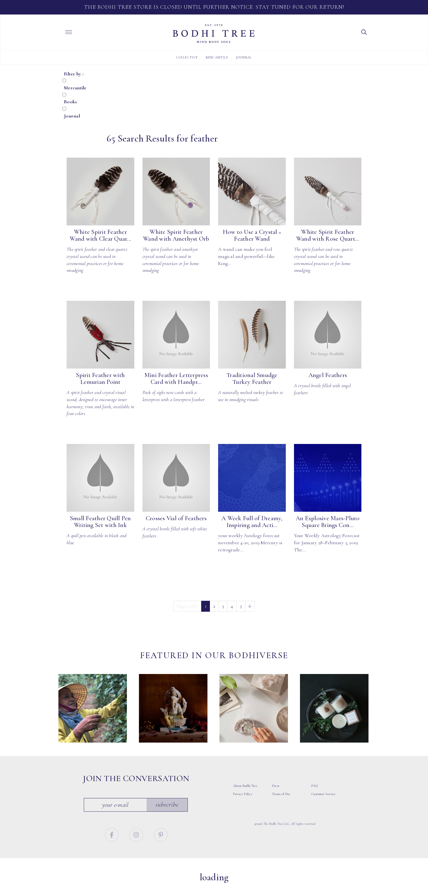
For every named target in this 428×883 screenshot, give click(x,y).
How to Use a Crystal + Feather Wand (252, 235)
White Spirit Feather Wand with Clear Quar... (100, 235)
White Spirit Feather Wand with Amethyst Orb (176, 235)
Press (275, 786)
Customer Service (323, 794)
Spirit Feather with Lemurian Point (100, 378)
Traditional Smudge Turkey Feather (252, 378)
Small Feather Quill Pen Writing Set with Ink (100, 521)
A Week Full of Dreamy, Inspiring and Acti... (252, 521)
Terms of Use (281, 794)
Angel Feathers (327, 375)
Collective (187, 57)
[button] (364, 31)
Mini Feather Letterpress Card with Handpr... (176, 378)
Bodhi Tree (214, 33)
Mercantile (217, 57)
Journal (244, 57)
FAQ (314, 786)
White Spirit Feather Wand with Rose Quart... (327, 235)
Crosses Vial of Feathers (176, 518)
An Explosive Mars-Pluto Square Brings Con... (328, 521)
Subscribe (167, 804)
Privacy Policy (242, 794)
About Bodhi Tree (245, 786)
